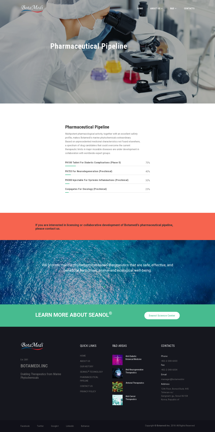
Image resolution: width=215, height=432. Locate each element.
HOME (83, 356)
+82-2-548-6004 (169, 370)
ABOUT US (155, 8)
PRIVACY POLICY (88, 391)
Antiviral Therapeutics (135, 383)
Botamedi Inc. (163, 425)
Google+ (55, 426)
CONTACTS (189, 8)
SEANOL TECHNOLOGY (91, 372)
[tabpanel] (108, 269)
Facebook (25, 426)
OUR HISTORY (86, 366)
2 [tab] (107, 286)
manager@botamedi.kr (172, 379)
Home (140, 8)
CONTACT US (86, 386)
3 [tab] (110, 286)
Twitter (40, 426)
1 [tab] (104, 287)
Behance (85, 426)
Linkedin (70, 426)
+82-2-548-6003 (169, 361)
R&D (172, 8)
